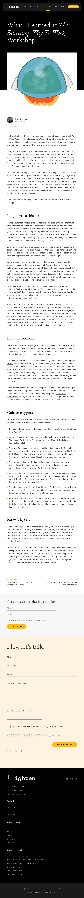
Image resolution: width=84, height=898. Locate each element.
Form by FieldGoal (14, 751)
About (63, 7)
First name (11, 657)
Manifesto (12, 811)
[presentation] (11, 6)
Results (39, 7)
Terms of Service (58, 736)
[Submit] (64, 744)
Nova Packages (14, 871)
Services (28, 7)
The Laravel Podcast (18, 856)
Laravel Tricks (15, 874)
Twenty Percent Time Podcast (23, 863)
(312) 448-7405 (15, 790)
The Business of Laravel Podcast (25, 860)
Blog (48, 7)
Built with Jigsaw (32, 889)
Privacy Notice (41, 620)
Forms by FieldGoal (51, 889)
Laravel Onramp (15, 867)
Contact (11, 843)
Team (55, 7)
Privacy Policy (45, 736)
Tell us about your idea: (17, 683)
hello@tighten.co (16, 794)
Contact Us (73, 7)
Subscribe (16, 626)
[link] (67, 779)
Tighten (21, 360)
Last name (11, 665)
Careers (11, 839)
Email (9, 674)
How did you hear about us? (19, 711)
